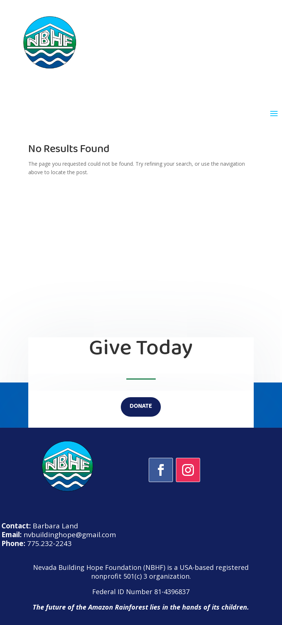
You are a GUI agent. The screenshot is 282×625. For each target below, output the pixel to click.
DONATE (141, 406)
